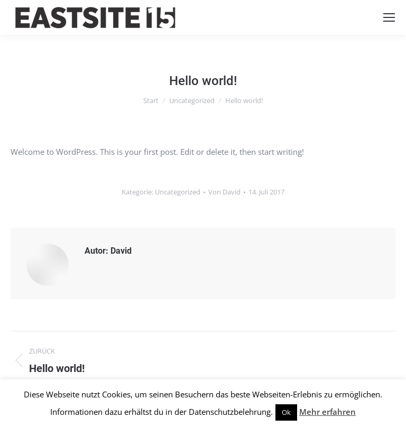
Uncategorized (177, 192)
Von (224, 192)
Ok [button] (286, 412)
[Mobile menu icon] (389, 17)
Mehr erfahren (327, 411)
